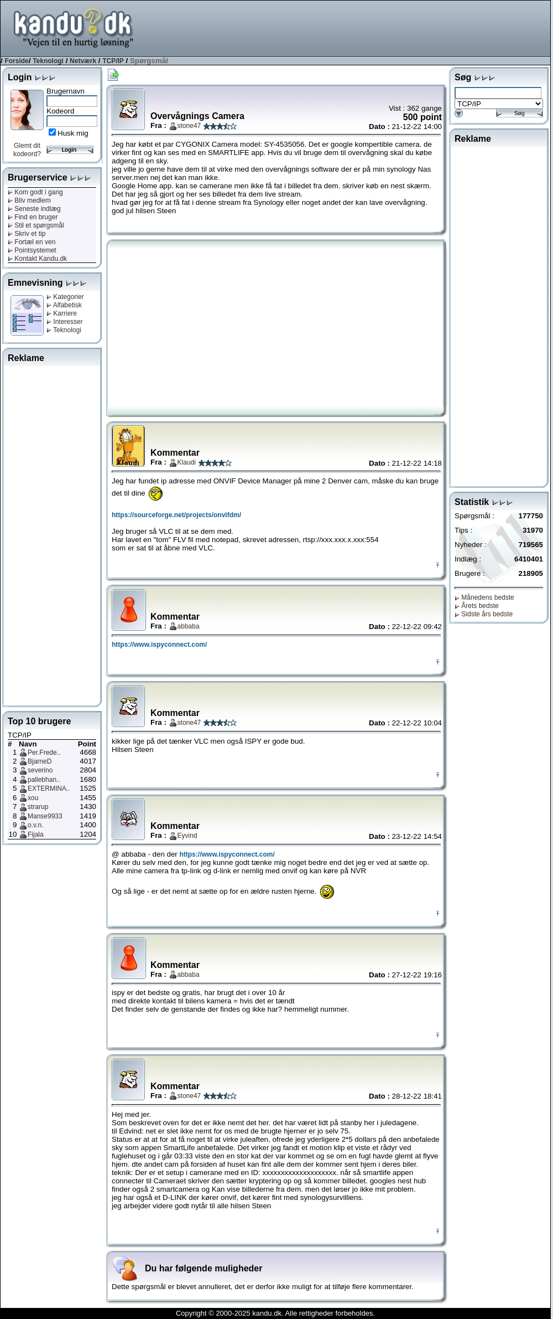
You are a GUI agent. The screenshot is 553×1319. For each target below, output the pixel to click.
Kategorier (65, 297)
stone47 (189, 126)
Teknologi (48, 61)
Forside (16, 61)
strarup (38, 807)
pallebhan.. (44, 780)
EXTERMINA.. (49, 788)
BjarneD (39, 761)
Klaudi (187, 462)
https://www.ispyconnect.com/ (159, 644)
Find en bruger (33, 217)
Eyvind (187, 835)
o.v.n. (35, 825)
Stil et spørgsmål (36, 225)
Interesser (64, 322)
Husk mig (73, 133)
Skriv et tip (26, 234)
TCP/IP (113, 61)
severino (40, 770)
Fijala (36, 834)
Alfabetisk (64, 305)
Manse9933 (45, 816)
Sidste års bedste (484, 614)
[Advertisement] (52, 534)
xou (33, 798)
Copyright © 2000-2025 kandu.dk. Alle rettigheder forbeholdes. (275, 1313)
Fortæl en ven (31, 242)
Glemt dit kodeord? (27, 150)
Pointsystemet (32, 250)
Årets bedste (477, 606)
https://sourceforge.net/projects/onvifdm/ (176, 515)
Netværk (83, 61)
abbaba (189, 626)
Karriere (61, 313)
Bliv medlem (29, 200)
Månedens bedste (484, 597)
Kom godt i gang (35, 192)
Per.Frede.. (44, 752)
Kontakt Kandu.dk (37, 258)
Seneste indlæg (34, 209)
